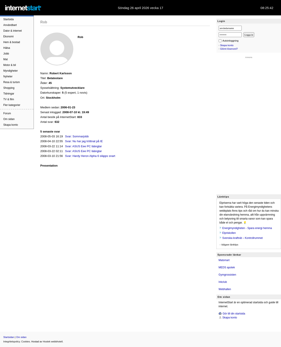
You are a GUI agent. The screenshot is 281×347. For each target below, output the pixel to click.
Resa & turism (11, 82)
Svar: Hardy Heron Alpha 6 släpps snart (90, 156)
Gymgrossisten (227, 274)
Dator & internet (12, 30)
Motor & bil (9, 65)
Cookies (25, 341)
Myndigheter (10, 70)
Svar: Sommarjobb (77, 136)
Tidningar (8, 93)
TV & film (8, 99)
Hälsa (6, 47)
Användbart (10, 25)
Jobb (6, 53)
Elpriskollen (229, 232)
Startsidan (8, 337)
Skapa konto (10, 124)
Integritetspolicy (11, 341)
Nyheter (8, 76)
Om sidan (8, 119)
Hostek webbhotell (53, 341)
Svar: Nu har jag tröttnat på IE (84, 141)
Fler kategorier (11, 105)
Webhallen (225, 289)
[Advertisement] (248, 124)
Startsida (8, 19)
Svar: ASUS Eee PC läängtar (83, 146)
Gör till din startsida (234, 313)
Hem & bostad (11, 42)
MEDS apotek (227, 267)
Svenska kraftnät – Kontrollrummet (242, 238)
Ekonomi (8, 36)
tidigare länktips (230, 244)
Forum (7, 113)
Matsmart (224, 260)
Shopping (8, 87)
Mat (5, 59)
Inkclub (223, 281)
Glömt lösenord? (229, 48)
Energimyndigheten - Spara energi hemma (247, 228)
